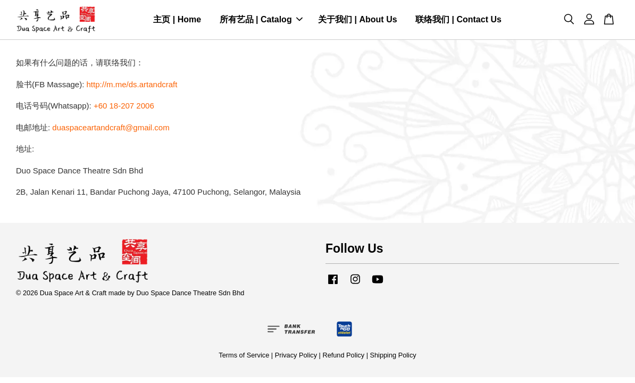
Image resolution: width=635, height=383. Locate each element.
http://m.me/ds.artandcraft (132, 85)
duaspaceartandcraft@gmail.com (110, 129)
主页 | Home (177, 20)
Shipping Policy (393, 357)
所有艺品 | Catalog (261, 20)
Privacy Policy (296, 357)
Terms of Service (244, 357)
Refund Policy (343, 357)
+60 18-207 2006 (124, 107)
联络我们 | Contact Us (458, 20)
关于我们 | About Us (357, 20)
